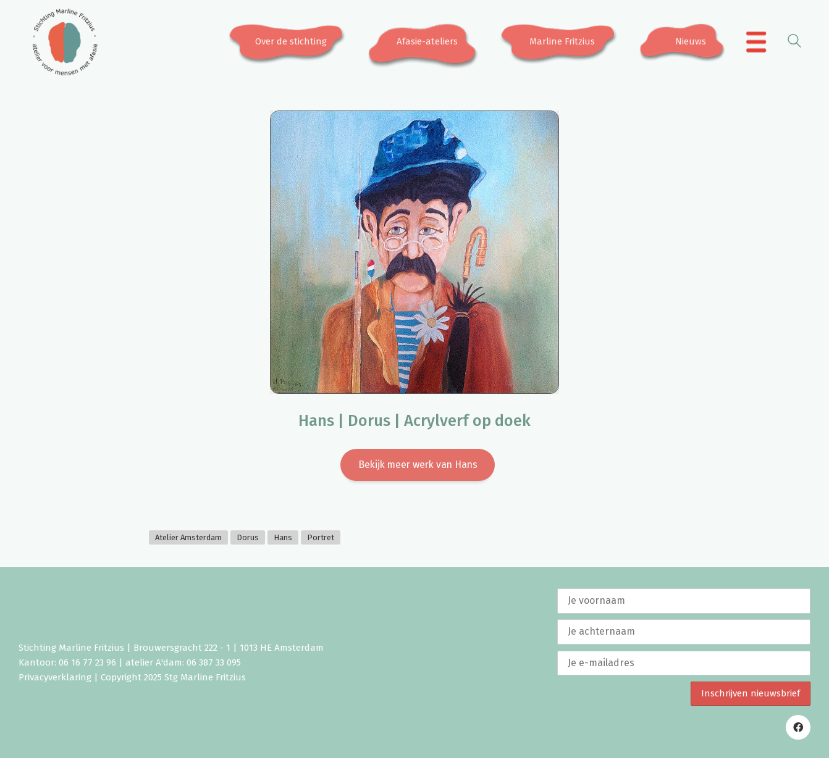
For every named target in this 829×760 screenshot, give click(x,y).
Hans (283, 538)
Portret (320, 538)
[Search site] (794, 43)
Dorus (248, 538)
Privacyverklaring (55, 679)
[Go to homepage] (65, 42)
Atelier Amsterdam (188, 538)
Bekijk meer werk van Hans (418, 465)
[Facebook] (798, 729)
